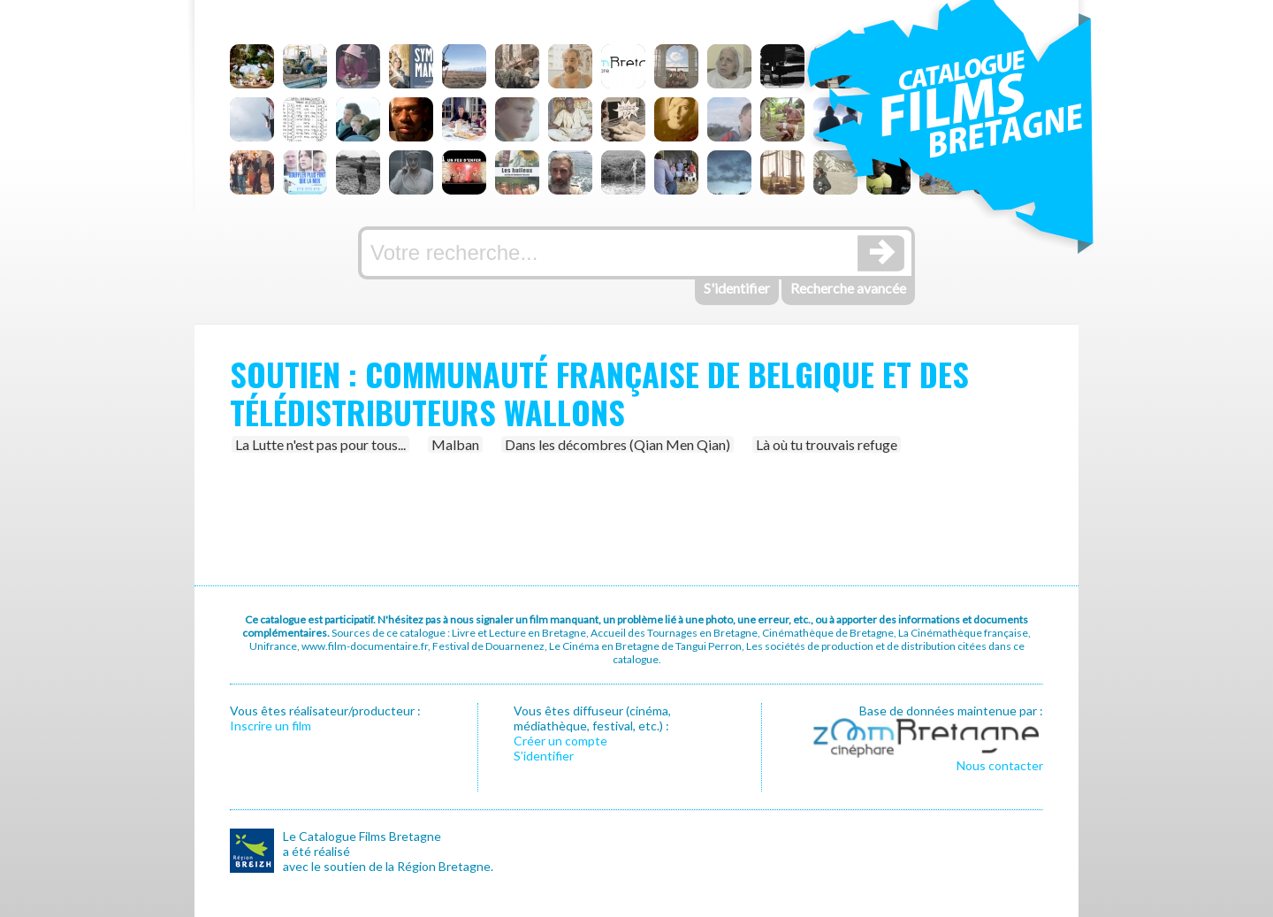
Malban (455, 444)
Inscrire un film (270, 725)
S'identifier (737, 287)
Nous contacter (1000, 765)
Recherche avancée (848, 287)
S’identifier (544, 755)
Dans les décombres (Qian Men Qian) (617, 444)
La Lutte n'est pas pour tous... (320, 444)
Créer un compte (560, 740)
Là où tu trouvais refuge (826, 444)
